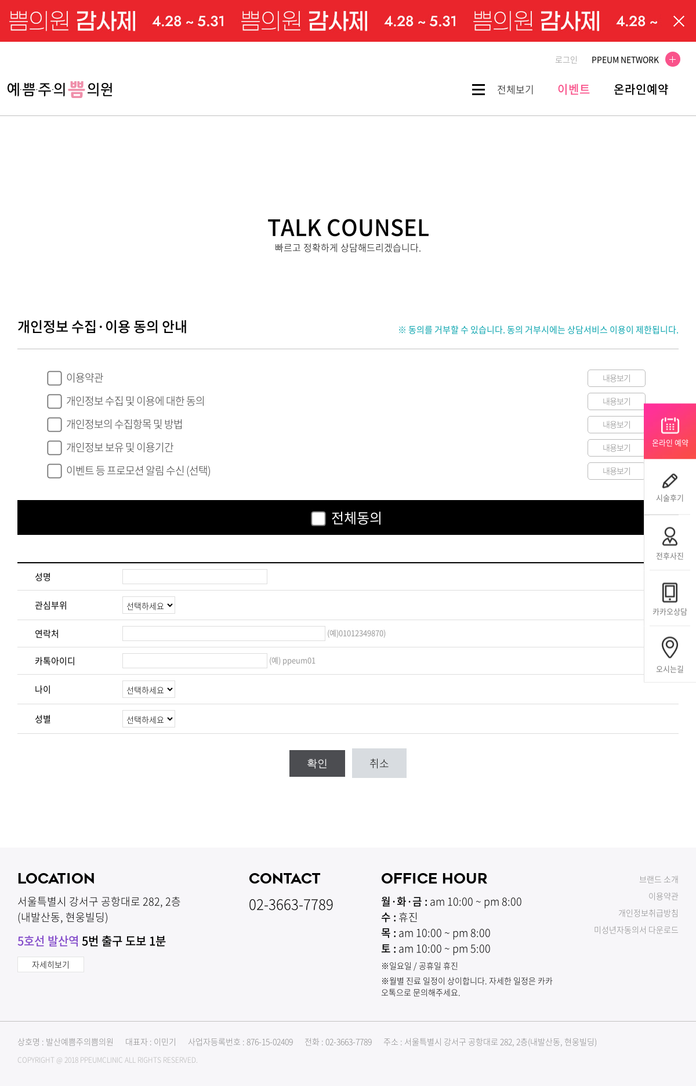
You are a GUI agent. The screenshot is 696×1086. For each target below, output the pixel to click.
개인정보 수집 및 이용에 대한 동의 (135, 400)
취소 (379, 763)
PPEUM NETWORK (632, 59)
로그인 (566, 59)
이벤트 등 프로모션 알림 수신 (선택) (138, 470)
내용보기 (616, 377)
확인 (317, 763)
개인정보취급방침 (648, 912)
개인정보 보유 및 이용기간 (119, 447)
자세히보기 (51, 964)
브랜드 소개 (659, 879)
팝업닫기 (678, 21)
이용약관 (84, 377)
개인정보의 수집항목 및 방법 (124, 424)
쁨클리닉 (60, 90)
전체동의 (356, 517)
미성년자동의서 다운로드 (636, 929)
